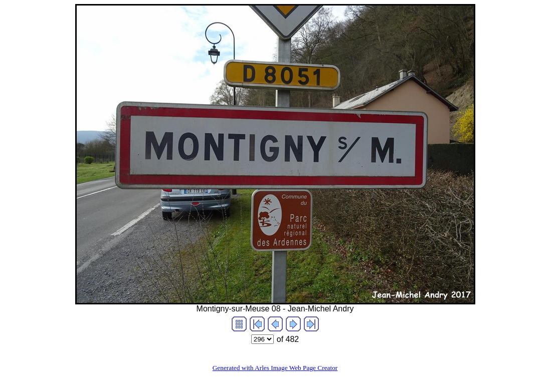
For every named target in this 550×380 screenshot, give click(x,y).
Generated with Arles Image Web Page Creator (275, 367)
